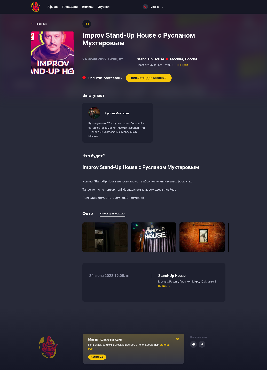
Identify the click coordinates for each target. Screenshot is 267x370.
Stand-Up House (150, 59)
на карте (182, 65)
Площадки (70, 7)
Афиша (53, 7)
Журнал (103, 7)
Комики (87, 7)
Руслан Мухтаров (117, 113)
